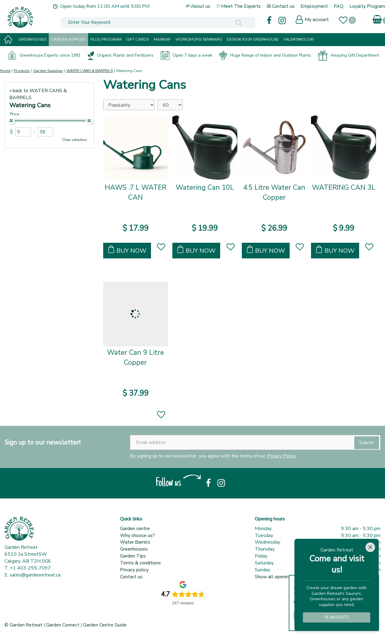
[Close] (370, 547)
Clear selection (74, 139)
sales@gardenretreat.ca (35, 575)
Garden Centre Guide (105, 625)
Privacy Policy (281, 456)
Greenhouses (134, 549)
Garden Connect (62, 625)
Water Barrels (135, 542)
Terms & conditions (140, 563)
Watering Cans (30, 105)
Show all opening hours (279, 576)
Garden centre (135, 528)
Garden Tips (133, 556)
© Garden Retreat (24, 625)
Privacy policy (134, 570)
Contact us (131, 576)
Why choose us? (137, 535)
